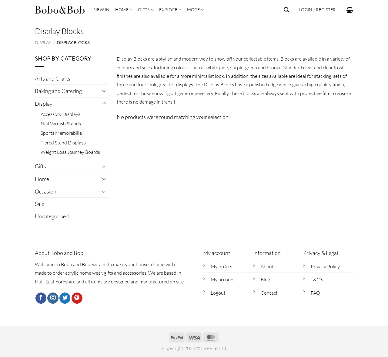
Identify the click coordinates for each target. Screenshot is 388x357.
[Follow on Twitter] (64, 298)
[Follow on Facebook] (40, 298)
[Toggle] (104, 91)
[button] (349, 10)
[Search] (286, 10)
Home (124, 10)
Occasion (45, 191)
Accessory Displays (60, 114)
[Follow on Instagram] (52, 298)
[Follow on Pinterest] (77, 298)
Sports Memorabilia (61, 133)
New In (102, 9)
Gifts (146, 10)
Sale (39, 203)
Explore (170, 10)
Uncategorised (52, 216)
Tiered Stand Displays (63, 143)
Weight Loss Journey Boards (70, 152)
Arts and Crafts (52, 78)
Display (43, 42)
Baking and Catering (58, 91)
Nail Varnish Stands (61, 124)
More (195, 10)
